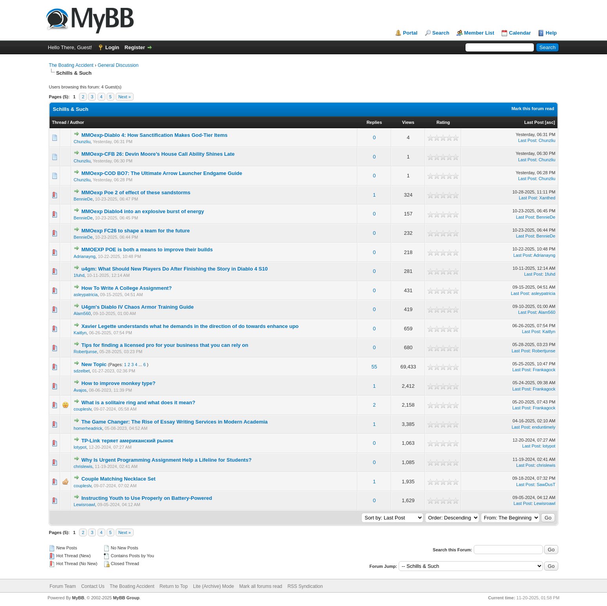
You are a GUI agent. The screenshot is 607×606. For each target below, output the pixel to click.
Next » (124, 96)
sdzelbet (82, 370)
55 (374, 367)
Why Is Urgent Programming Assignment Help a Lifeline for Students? (166, 460)
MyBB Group (126, 597)
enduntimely (543, 427)
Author (77, 122)
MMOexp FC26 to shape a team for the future (135, 231)
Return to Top (174, 586)
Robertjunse (85, 351)
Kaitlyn (80, 332)
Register (135, 47)
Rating (443, 122)
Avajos (80, 390)
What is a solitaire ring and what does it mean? (138, 402)
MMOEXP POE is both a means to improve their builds (147, 249)
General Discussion (117, 65)
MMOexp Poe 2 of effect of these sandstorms (135, 192)
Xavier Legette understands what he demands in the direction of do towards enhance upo (190, 326)
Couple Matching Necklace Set (118, 479)
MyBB (78, 597)
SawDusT (546, 484)
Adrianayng (85, 256)
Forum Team (63, 586)
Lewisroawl (84, 504)
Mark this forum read (532, 108)
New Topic (94, 364)
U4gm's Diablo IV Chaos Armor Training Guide (137, 307)
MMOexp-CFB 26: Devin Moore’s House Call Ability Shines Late (158, 154)
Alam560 (82, 313)
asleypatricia (85, 294)
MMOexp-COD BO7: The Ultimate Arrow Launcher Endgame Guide (161, 173)
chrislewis (83, 466)
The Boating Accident (71, 65)
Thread (59, 122)
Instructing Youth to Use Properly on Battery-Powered (146, 498)
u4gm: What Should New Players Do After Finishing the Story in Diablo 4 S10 (174, 269)
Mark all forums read (260, 586)
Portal (410, 33)
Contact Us (92, 586)
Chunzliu (82, 141)
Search (440, 33)
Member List (479, 33)
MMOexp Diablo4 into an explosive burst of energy (142, 211)
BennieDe (83, 199)
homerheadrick (88, 428)
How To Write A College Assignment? (126, 288)
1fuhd (79, 275)
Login (112, 47)
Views (408, 122)
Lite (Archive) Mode (213, 586)
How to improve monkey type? (118, 383)
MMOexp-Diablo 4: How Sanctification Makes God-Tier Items (154, 135)
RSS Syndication (305, 586)
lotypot (80, 447)
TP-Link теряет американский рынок (127, 441)
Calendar (520, 33)
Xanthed (547, 197)
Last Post (534, 122)
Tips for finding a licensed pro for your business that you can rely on (164, 345)
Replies (374, 122)
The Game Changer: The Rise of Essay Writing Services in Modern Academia (174, 422)
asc (550, 122)
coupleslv (82, 409)
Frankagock (544, 369)
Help (551, 33)
